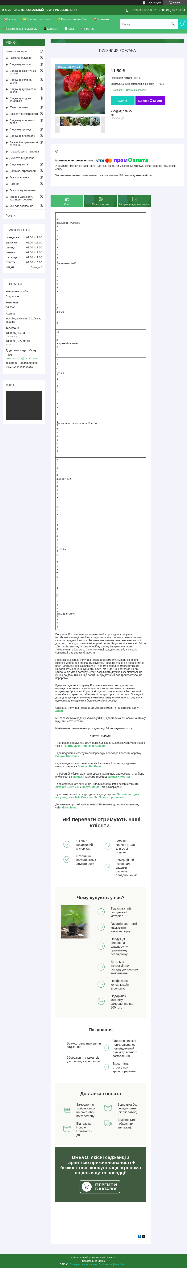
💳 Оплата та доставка (37, 19)
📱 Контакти (50, 28)
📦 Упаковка (101, 19)
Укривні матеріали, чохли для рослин (21, 198)
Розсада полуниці (20, 57)
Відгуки (10, 215)
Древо (59, 710)
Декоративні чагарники (24, 113)
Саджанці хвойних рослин (21, 81)
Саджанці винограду (22, 135)
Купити (122, 100)
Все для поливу (19, 177)
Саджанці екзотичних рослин (23, 72)
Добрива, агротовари (23, 170)
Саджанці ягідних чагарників (20, 99)
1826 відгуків (154, 2)
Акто (58, 786)
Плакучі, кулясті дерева (24, 151)
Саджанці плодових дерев (22, 121)
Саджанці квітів (19, 164)
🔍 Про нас (87, 28)
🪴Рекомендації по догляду (20, 28)
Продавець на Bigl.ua (93, 1261)
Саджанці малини (20, 64)
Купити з (150, 100)
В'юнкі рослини (19, 107)
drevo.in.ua (69, 807)
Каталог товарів (16, 51)
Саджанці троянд (20, 129)
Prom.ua (111, 1257)
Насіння (14, 183)
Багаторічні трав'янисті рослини (24, 144)
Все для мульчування (23, 190)
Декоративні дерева (22, 158)
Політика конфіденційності (113, 1264)
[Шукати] (173, 24)
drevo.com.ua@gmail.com (21, 358)
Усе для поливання (21, 205)
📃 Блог (69, 28)
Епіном (60, 756)
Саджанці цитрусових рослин (23, 90)
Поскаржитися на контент (83, 1264)
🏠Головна (9, 19)
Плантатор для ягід (111, 797)
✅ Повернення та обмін (72, 19)
